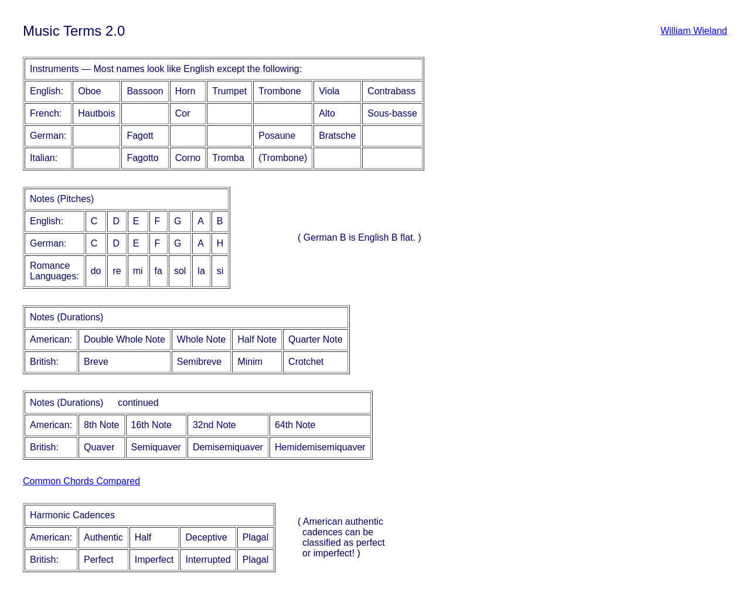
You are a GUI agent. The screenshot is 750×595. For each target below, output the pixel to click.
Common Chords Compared (81, 481)
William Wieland (693, 31)
